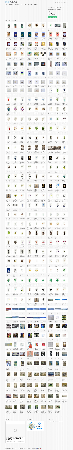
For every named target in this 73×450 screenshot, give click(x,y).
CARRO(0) (64, 2)
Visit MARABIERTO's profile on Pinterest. (55, 421)
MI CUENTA (59, 2)
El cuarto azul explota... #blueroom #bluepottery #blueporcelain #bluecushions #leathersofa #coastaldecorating (14, 438)
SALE (21, 4)
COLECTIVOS (30, 4)
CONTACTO (35, 4)
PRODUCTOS (11, 4)
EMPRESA (25, 4)
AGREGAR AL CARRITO (52, 17)
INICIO (6, 4)
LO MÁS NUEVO (16, 4)
